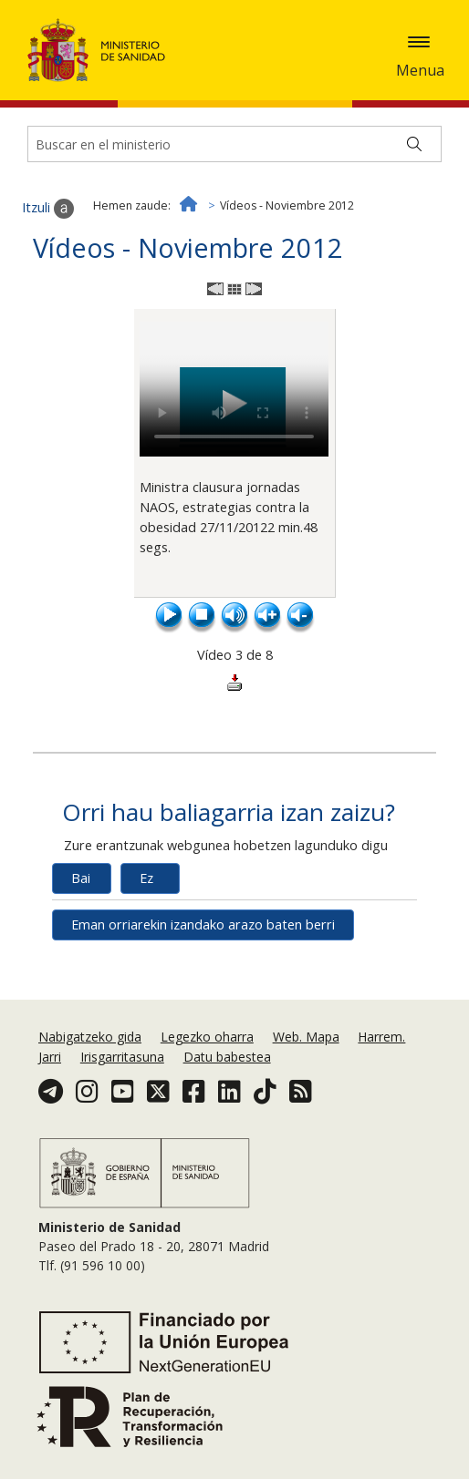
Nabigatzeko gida (89, 1036)
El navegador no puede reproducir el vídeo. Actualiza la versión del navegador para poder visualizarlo (234, 389)
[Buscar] (414, 144)
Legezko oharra (207, 1036)
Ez (146, 878)
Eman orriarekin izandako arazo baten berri (203, 924)
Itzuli (48, 209)
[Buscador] (234, 144)
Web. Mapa (306, 1036)
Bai (80, 878)
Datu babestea (227, 1056)
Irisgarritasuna (122, 1056)
